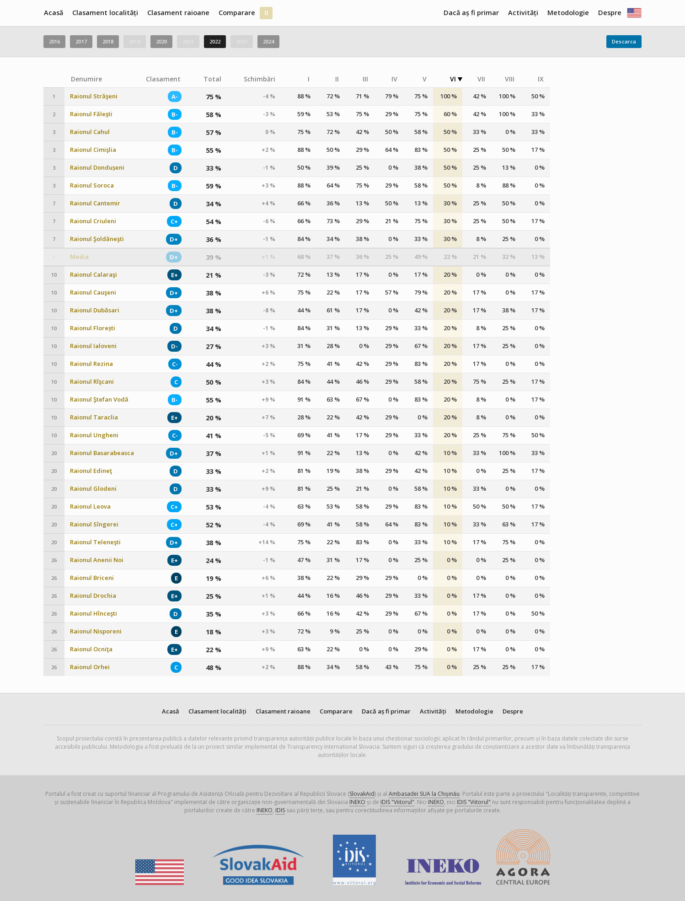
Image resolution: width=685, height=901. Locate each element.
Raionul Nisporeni (96, 631)
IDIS (280, 810)
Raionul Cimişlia (93, 150)
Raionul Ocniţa (91, 649)
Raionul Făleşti (91, 114)
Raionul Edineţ (91, 471)
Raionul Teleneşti (95, 542)
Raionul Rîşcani (92, 382)
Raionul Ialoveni (93, 346)
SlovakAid (362, 794)
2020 (161, 41)
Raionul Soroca (92, 185)
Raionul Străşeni (94, 96)
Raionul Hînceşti (93, 613)
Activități (523, 12)
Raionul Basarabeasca (102, 453)
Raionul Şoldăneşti (97, 239)
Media (79, 257)
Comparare (237, 12)
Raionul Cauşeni (93, 292)
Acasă (53, 12)
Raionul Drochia (93, 596)
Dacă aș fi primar (471, 12)
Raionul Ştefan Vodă (99, 399)
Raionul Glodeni (93, 489)
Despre (609, 12)
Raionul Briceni (92, 578)
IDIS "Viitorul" (397, 802)
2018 (107, 41)
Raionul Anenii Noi (96, 560)
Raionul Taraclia (94, 417)
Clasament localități (105, 12)
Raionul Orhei (90, 667)
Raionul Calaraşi (93, 275)
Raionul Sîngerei (94, 524)
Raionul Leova (90, 506)
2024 (268, 41)
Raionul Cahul (90, 132)
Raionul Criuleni (93, 221)
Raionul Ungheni (94, 435)
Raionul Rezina (91, 364)
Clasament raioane (178, 12)
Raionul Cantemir (95, 203)
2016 (54, 41)
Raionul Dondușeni (97, 168)
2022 (214, 41)
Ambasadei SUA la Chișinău (424, 794)
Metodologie (568, 12)
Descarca (624, 41)
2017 (80, 41)
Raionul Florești (92, 328)
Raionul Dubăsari (94, 310)
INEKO (357, 802)
